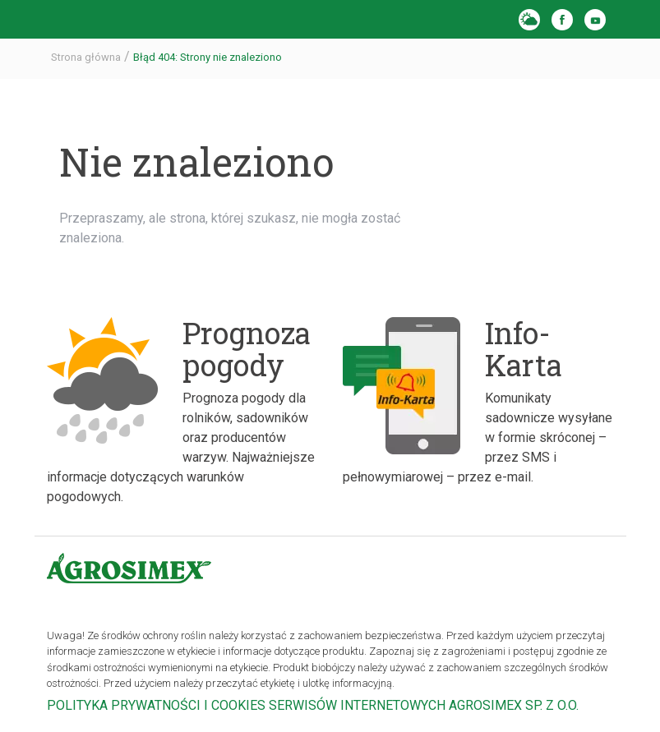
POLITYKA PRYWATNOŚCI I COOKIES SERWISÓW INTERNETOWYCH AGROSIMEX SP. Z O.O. (313, 705)
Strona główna (86, 57)
